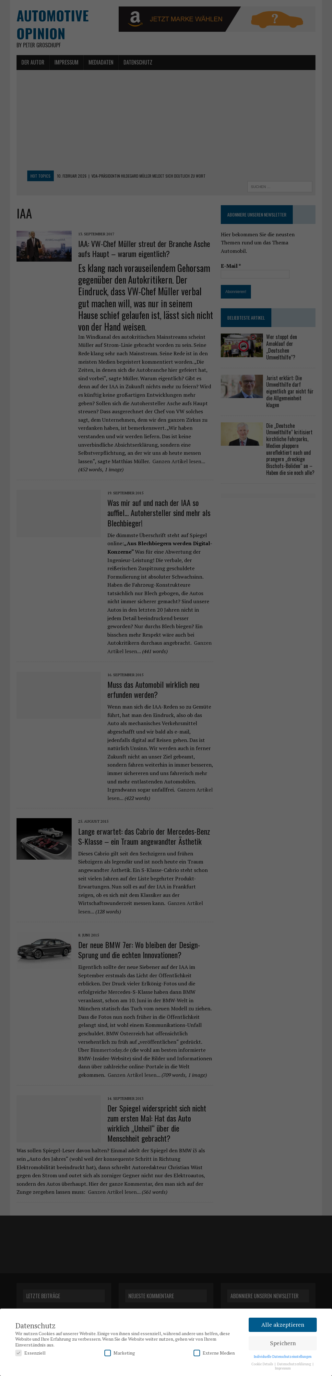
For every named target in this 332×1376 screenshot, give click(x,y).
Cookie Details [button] (262, 1364)
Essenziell (30, 1353)
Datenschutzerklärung (294, 1364)
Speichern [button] (283, 1343)
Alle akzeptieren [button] (282, 1324)
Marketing (119, 1353)
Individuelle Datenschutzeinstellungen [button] (283, 1356)
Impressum (283, 1368)
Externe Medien (214, 1353)
